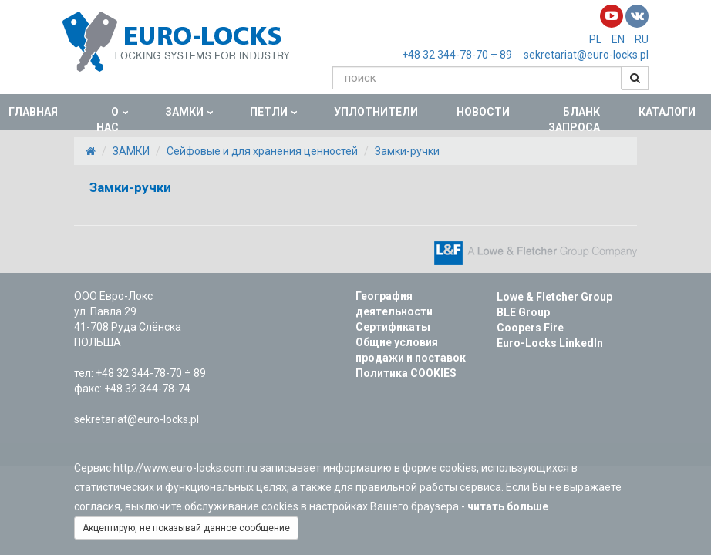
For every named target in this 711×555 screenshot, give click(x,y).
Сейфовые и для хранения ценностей (262, 151)
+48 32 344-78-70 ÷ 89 (457, 55)
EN (618, 39)
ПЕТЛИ (269, 112)
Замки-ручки (407, 151)
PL (595, 39)
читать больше (510, 506)
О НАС (107, 119)
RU (642, 39)
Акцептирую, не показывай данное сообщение (186, 528)
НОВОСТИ (483, 112)
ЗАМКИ (184, 112)
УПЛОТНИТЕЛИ (376, 112)
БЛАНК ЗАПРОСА (574, 119)
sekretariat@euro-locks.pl (586, 55)
